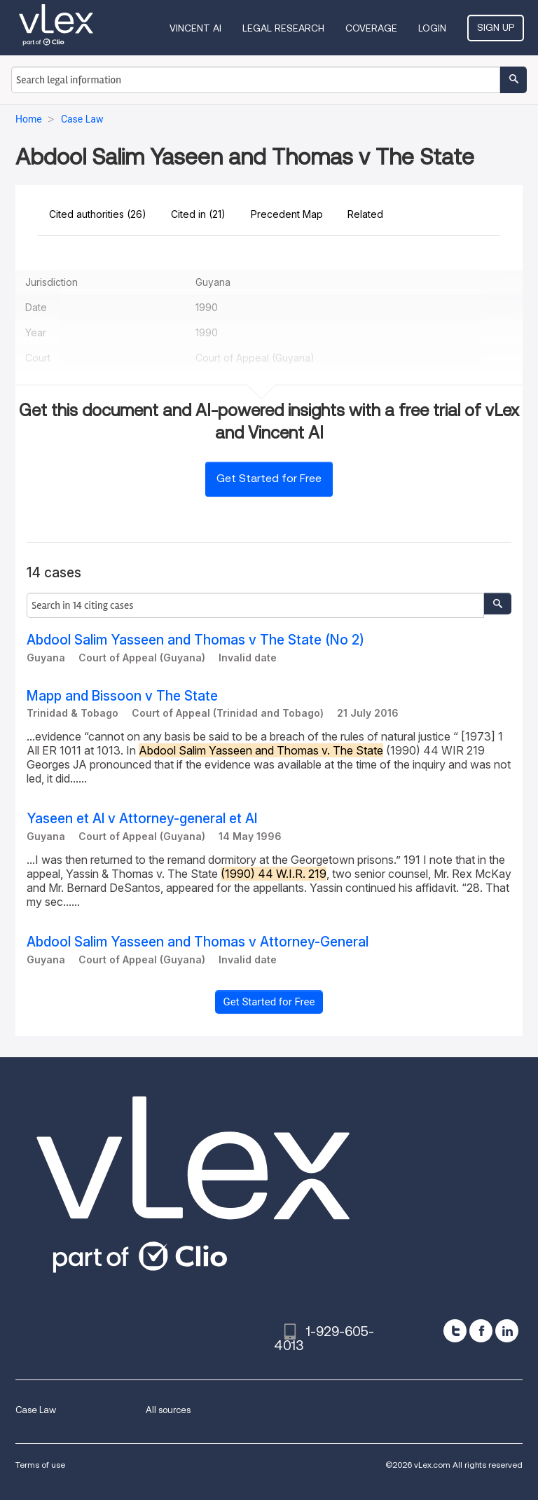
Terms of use (40, 1464)
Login (432, 28)
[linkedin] (506, 1330)
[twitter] (455, 1330)
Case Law (35, 1410)
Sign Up (495, 27)
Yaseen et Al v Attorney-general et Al (142, 819)
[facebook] (480, 1330)
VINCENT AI (195, 28)
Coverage (371, 28)
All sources (168, 1410)
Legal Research (283, 28)
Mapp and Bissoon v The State (122, 696)
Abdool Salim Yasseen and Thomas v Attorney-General (197, 942)
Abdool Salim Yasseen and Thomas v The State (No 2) (195, 640)
